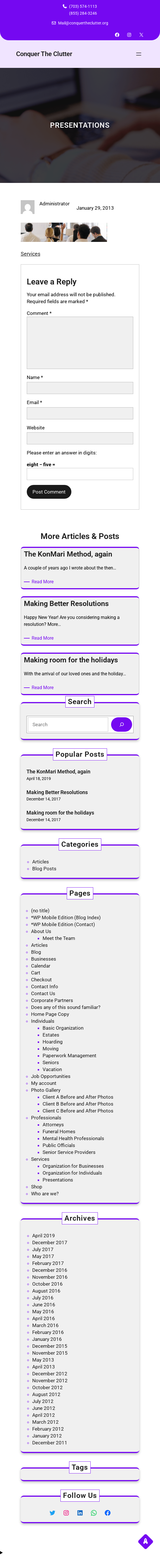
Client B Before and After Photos (78, 1104)
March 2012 (45, 1422)
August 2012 (46, 1394)
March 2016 (45, 1325)
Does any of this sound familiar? (65, 1007)
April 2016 (43, 1318)
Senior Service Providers (69, 1152)
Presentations (58, 1180)
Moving (51, 1049)
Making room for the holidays (60, 813)
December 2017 (49, 1242)
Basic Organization (63, 1028)
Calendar (40, 966)
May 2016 (43, 1311)
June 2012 (43, 1408)
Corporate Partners (52, 1000)
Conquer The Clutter (44, 54)
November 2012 (50, 1380)
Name (35, 377)
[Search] (121, 724)
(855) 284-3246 (83, 13)
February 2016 (48, 1332)
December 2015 (49, 1346)
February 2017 (48, 1263)
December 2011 (49, 1443)
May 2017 (43, 1256)
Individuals (42, 1021)
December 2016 (49, 1270)
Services (30, 254)
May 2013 (43, 1360)
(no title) (40, 910)
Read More (44, 581)
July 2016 (43, 1298)
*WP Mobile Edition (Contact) (63, 924)
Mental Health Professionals (73, 1138)
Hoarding (53, 1042)
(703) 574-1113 (83, 6)
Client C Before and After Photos (78, 1111)
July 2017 (43, 1249)
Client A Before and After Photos (78, 1097)
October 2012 (47, 1387)
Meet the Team (59, 938)
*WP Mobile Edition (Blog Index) (66, 917)
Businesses (43, 959)
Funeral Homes (59, 1131)
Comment (39, 313)
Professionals (46, 1118)
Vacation (52, 1069)
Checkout (41, 979)
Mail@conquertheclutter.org (83, 23)
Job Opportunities (51, 1076)
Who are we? (45, 1193)
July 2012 (43, 1401)
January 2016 (47, 1339)
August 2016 (46, 1291)
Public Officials (59, 1145)
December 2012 (49, 1374)
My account (43, 1083)
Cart (35, 973)
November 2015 (50, 1353)
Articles (40, 862)
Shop (36, 1187)
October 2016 (47, 1284)
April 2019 (43, 1235)
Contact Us (43, 993)
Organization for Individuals (72, 1173)
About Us (41, 931)
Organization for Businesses (73, 1166)
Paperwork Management (69, 1055)
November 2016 (50, 1277)
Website (36, 428)
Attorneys (53, 1124)
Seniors (51, 1062)
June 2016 (43, 1305)
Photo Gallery (45, 1090)
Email (34, 402)
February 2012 (48, 1429)
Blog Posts (44, 868)
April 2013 (43, 1367)
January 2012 (47, 1436)
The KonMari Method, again (58, 772)
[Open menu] (139, 54)
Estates (51, 1035)
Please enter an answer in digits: (62, 453)
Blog (36, 952)
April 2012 (43, 1415)
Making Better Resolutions (57, 792)
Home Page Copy (50, 1014)
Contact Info (44, 986)
